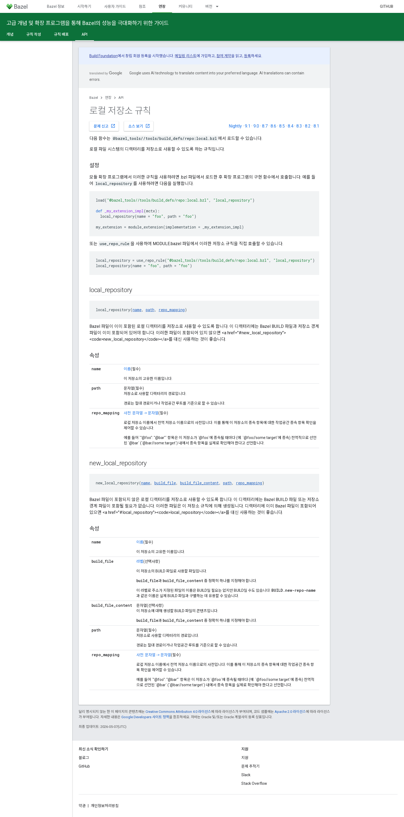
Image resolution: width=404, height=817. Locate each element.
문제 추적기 (250, 766)
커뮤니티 (185, 6)
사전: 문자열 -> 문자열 (141, 413)
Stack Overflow (254, 783)
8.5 (282, 126)
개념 (9, 34)
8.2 (308, 126)
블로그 (84, 758)
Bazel (93, 98)
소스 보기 (139, 126)
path (150, 309)
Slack (245, 775)
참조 (142, 6)
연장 (108, 98)
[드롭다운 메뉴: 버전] (219, 6)
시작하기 (84, 6)
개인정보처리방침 (105, 806)
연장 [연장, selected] (162, 6)
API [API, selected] (85, 34)
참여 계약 (223, 56)
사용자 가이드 (115, 6)
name (137, 309)
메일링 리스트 (185, 56)
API (120, 98)
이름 (127, 369)
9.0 (256, 126)
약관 (82, 806)
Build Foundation (103, 56)
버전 (208, 6)
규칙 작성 (33, 34)
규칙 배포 (61, 34)
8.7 (265, 126)
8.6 (273, 126)
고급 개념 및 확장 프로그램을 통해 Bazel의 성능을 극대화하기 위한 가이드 (87, 23)
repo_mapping (172, 309)
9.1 (247, 126)
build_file (165, 482)
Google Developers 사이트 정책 (145, 717)
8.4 (290, 126)
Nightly (235, 126)
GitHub (386, 6)
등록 (247, 56)
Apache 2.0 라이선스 (290, 712)
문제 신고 (104, 126)
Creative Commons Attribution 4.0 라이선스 (178, 712)
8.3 (299, 126)
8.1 (316, 126)
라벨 (139, 561)
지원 (244, 758)
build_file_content (199, 482)
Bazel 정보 (55, 6)
